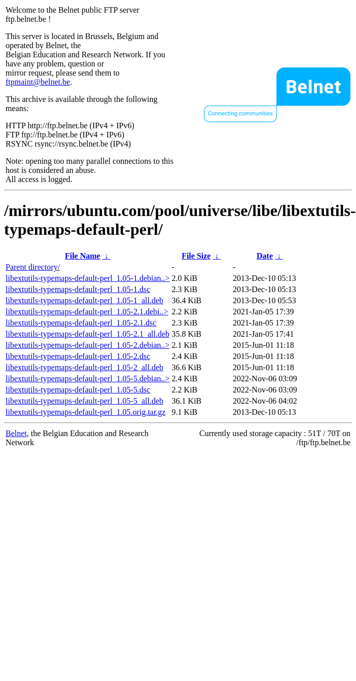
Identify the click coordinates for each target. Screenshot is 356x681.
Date (265, 256)
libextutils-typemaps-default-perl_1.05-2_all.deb (84, 367)
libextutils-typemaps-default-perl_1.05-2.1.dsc (81, 322)
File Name (82, 256)
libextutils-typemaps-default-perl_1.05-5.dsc (78, 389)
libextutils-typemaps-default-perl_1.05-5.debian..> (88, 378)
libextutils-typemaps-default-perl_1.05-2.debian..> (88, 345)
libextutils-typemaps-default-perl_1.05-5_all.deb (84, 401)
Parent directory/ (33, 267)
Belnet (16, 433)
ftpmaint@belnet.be (38, 82)
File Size (196, 256)
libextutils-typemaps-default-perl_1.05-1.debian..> (88, 278)
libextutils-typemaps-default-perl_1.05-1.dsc (78, 289)
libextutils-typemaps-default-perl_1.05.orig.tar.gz (85, 412)
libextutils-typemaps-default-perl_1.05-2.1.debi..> (87, 311)
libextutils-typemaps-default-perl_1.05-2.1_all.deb (87, 334)
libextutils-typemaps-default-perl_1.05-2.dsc (78, 356)
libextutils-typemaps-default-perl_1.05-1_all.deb (84, 300)
